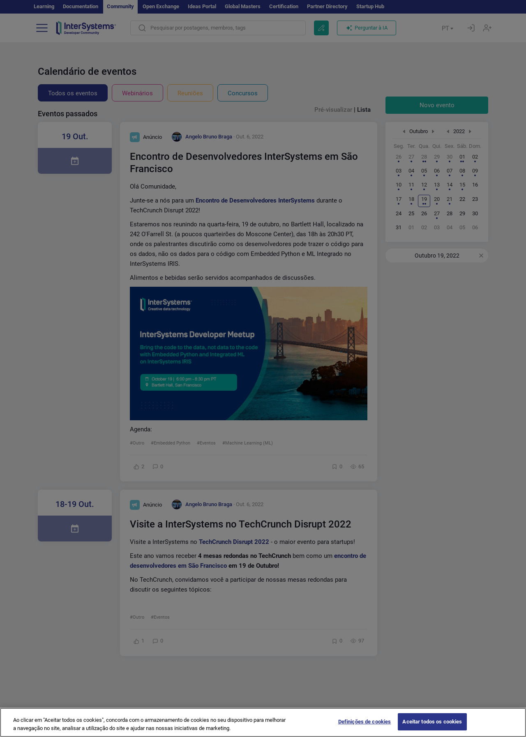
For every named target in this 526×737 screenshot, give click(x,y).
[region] (263, 722)
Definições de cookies (364, 722)
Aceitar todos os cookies (432, 722)
